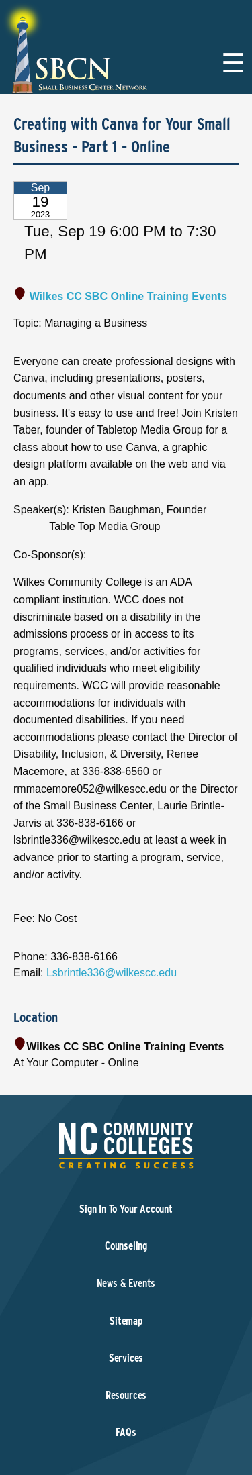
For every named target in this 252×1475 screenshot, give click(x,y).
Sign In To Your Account (126, 1209)
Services (126, 1358)
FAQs (126, 1432)
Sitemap (126, 1321)
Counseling (126, 1245)
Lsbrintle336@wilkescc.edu (111, 972)
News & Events (126, 1283)
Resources (126, 1395)
